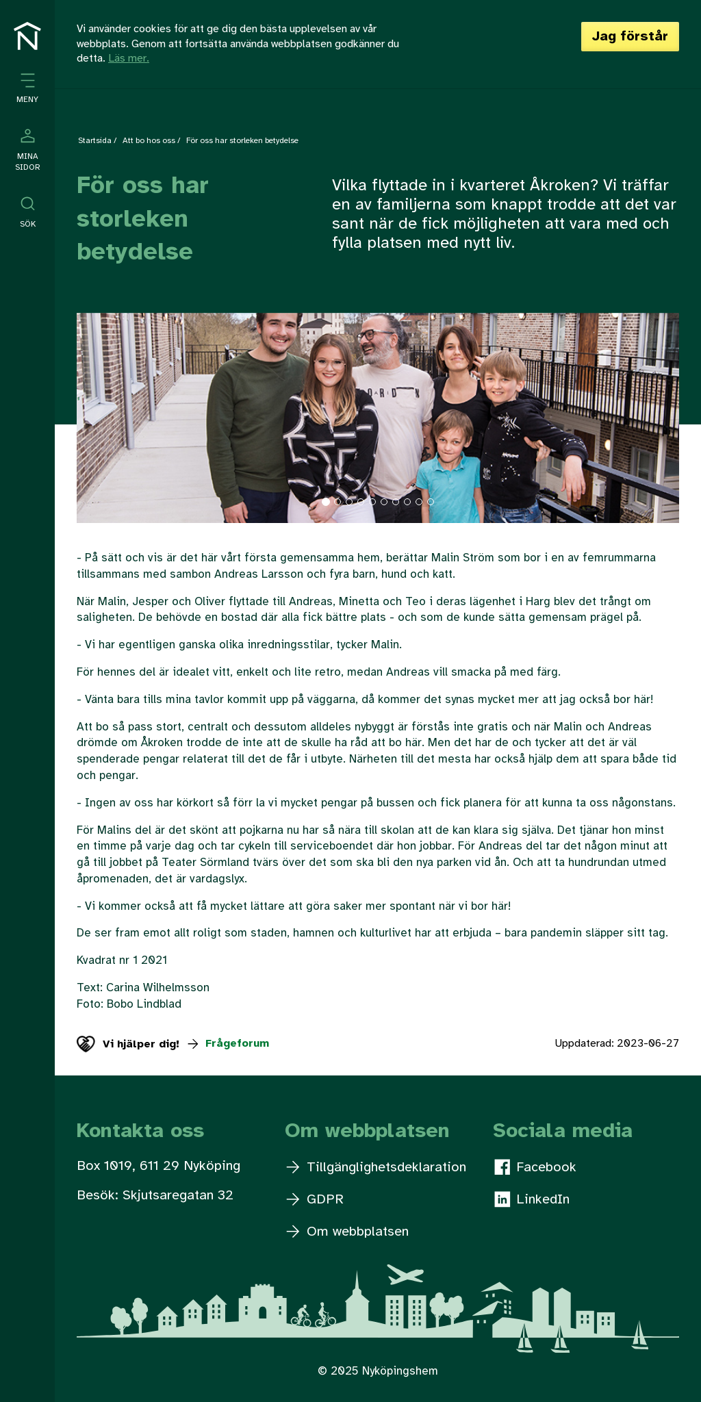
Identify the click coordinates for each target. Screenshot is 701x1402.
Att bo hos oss (149, 140)
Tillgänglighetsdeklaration (376, 1167)
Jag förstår (630, 36)
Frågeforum (227, 1043)
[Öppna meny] (27, 88)
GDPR (315, 1200)
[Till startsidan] (27, 36)
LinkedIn (532, 1199)
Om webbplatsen (347, 1232)
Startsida (95, 140)
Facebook (535, 1167)
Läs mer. (128, 58)
